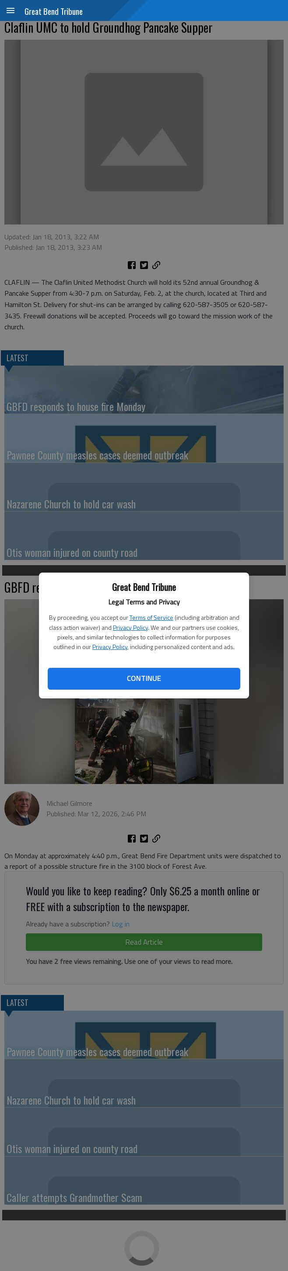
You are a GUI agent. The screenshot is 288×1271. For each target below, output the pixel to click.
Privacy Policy (130, 627)
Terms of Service (151, 617)
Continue (144, 678)
